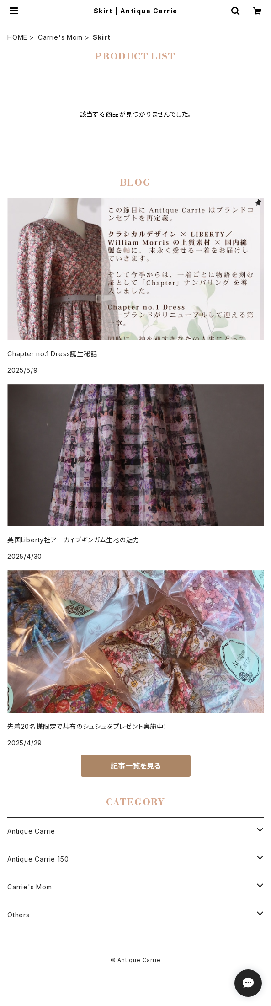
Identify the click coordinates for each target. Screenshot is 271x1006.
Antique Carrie (31, 831)
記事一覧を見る (136, 766)
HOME (17, 37)
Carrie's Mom (60, 37)
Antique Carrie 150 (38, 859)
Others (18, 915)
